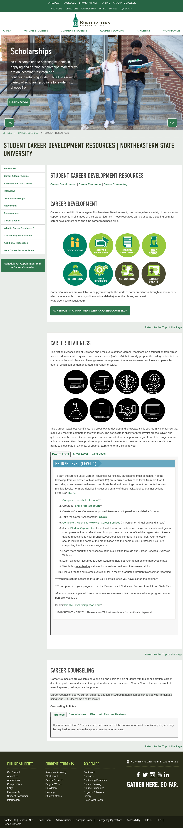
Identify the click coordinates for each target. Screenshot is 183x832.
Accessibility (133, 819)
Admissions (13, 780)
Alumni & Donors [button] (112, 30)
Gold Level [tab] (99, 453)
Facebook (138, 774)
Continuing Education (95, 780)
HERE (71, 492)
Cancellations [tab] (77, 714)
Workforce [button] (171, 30)
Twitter (145, 774)
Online (106, 3)
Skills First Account (87, 505)
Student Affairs (53, 795)
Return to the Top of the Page (163, 327)
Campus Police (84, 819)
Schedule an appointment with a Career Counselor (22, 265)
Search (126, 8)
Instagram (152, 774)
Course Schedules (94, 788)
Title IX (148, 819)
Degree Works (53, 784)
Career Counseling (115, 184)
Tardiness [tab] (58, 714)
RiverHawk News (93, 800)
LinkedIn (166, 774)
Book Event (45, 819)
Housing (50, 792)
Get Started (13, 772)
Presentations (11, 213)
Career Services (54, 780)
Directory (72, 8)
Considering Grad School (18, 235)
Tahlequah (53, 3)
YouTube (159, 774)
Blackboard (51, 776)
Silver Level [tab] (80, 453)
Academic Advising (55, 772)
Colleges (88, 776)
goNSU (102, 8)
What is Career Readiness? (19, 228)
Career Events (11, 220)
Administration (63, 819)
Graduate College (124, 3)
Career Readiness (90, 184)
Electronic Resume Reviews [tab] (108, 714)
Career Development (63, 184)
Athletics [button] (144, 30)
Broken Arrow (88, 3)
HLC (159, 819)
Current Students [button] (74, 30)
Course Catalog (92, 784)
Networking (10, 205)
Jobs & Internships (14, 198)
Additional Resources (16, 243)
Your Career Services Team (19, 250)
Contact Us (10, 819)
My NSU (113, 8)
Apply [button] (7, 30)
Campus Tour (14, 784)
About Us (12, 776)
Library (87, 795)
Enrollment (51, 788)
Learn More (18, 102)
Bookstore (89, 772)
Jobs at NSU (27, 819)
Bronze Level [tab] (60, 453)
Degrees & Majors (94, 792)
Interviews (9, 191)
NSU (91, 20)
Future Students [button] (36, 30)
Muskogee (69, 3)
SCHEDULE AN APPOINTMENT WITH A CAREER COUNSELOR (90, 310)
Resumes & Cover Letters (18, 183)
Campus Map (88, 8)
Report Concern (12, 824)
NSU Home (57, 8)
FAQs (10, 788)
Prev (9, 122)
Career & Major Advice (16, 176)
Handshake (10, 168)
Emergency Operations (109, 819)
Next (172, 122)
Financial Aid (14, 792)
